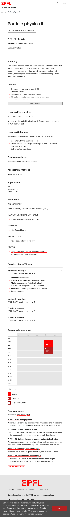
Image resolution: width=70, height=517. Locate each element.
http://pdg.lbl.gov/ (18, 230)
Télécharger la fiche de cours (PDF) (21, 31)
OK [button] (59, 508)
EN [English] (65, 3)
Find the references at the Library (25, 219)
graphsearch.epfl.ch (23, 415)
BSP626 (48, 344)
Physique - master (34, 310)
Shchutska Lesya (25, 43)
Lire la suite (35, 104)
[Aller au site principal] (2, 12)
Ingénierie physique (34, 272)
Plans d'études (9, 7)
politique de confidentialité (17, 511)
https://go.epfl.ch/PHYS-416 (23, 241)
